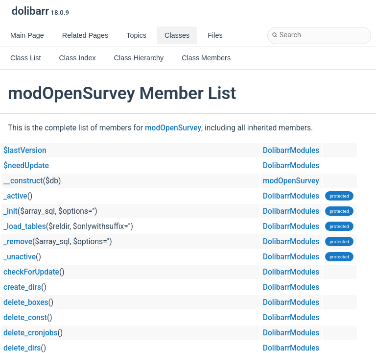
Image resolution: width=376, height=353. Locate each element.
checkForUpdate (31, 272)
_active (15, 196)
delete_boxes (25, 302)
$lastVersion (25, 150)
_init (10, 211)
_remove (17, 241)
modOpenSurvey (173, 128)
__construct (23, 180)
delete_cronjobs (30, 332)
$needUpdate (26, 165)
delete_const (25, 317)
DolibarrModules (291, 150)
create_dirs (22, 287)
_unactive (19, 256)
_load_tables (24, 226)
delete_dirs (22, 348)
